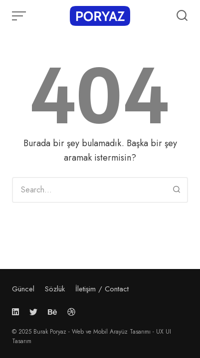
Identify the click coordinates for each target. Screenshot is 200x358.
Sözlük (55, 288)
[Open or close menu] (20, 15)
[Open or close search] (182, 16)
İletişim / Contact (102, 288)
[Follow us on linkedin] (17, 312)
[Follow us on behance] (52, 312)
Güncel (23, 288)
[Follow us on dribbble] (71, 312)
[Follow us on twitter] (33, 312)
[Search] (176, 190)
